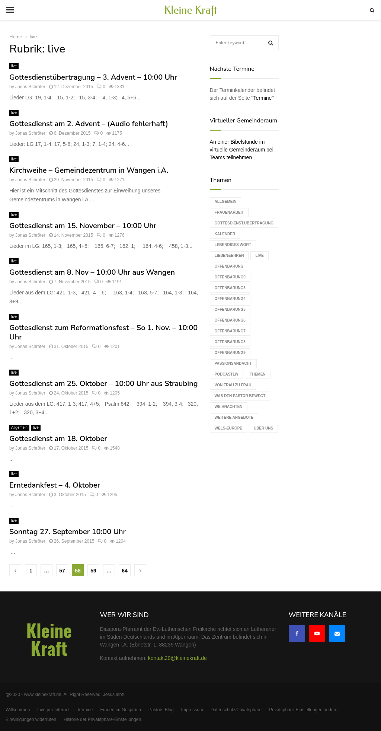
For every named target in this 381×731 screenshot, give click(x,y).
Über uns (263, 428)
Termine (85, 709)
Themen (257, 374)
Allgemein (19, 427)
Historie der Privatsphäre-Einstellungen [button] (102, 719)
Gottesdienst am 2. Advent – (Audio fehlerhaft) (88, 124)
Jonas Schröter (30, 86)
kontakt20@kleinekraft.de (177, 658)
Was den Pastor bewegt (240, 396)
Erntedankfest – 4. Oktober (54, 485)
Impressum (192, 709)
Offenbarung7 (230, 331)
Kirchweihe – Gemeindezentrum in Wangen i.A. (88, 170)
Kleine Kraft (190, 10)
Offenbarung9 (230, 353)
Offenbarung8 (230, 342)
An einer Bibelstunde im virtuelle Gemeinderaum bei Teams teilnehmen (241, 149)
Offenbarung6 (230, 320)
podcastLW (226, 374)
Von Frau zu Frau (233, 385)
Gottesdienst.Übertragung (244, 223)
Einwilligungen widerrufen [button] (31, 719)
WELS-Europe (228, 428)
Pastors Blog (161, 709)
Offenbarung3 (230, 288)
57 (62, 571)
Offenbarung (229, 266)
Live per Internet (53, 709)
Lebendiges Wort (233, 245)
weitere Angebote (234, 417)
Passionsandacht (233, 363)
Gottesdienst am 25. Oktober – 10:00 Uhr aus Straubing (103, 384)
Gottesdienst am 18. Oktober (58, 439)
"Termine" (263, 98)
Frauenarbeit (229, 212)
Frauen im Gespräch (120, 709)
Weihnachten (229, 407)
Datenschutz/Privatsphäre (236, 709)
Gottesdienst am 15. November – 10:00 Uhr (82, 226)
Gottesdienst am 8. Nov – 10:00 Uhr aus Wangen (92, 272)
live (14, 66)
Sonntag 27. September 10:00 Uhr (67, 532)
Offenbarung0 (230, 277)
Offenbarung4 (230, 299)
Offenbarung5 (230, 309)
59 (93, 571)
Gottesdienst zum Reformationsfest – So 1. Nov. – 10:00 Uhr (103, 332)
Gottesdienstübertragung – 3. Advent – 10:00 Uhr (93, 77)
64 (125, 571)
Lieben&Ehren (229, 255)
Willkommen (18, 709)
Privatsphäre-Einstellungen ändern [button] (303, 709)
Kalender (225, 234)
